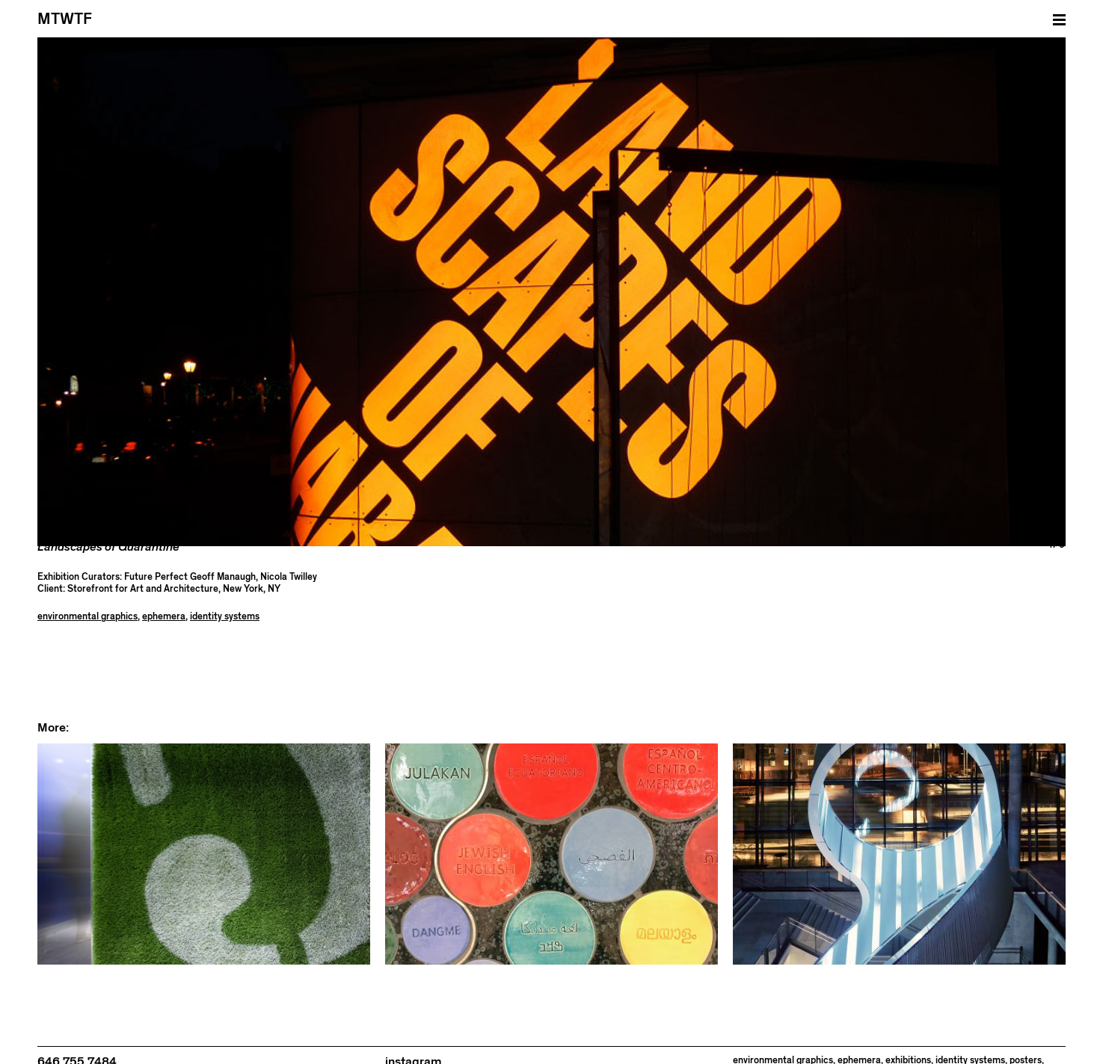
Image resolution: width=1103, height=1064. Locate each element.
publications (758, 1057)
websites (870, 1057)
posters (1026, 1045)
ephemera (163, 601)
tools (836, 1057)
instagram (413, 1046)
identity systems (224, 601)
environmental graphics (87, 601)
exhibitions (908, 1045)
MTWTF (64, 19)
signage (805, 1057)
